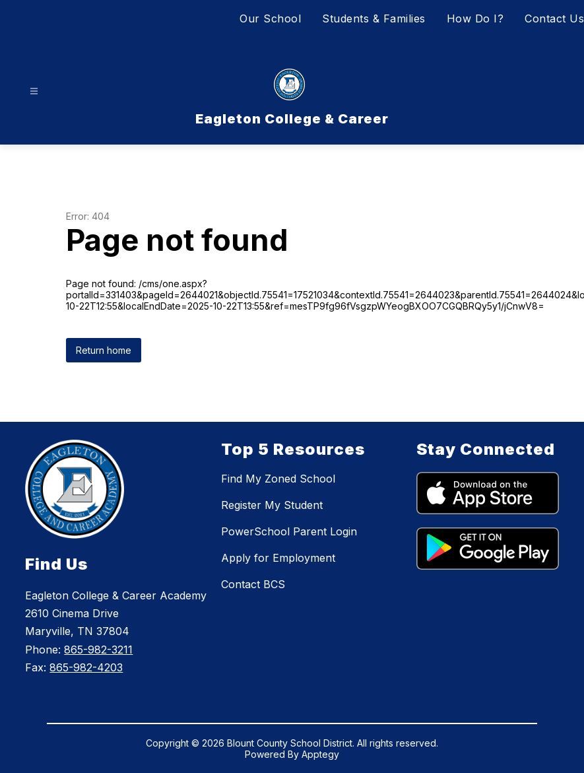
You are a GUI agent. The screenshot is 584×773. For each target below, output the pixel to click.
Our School (270, 18)
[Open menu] (34, 91)
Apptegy (320, 754)
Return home (103, 350)
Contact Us (554, 18)
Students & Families (374, 18)
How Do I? (475, 18)
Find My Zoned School (278, 478)
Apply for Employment (278, 557)
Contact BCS (253, 584)
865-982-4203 (86, 667)
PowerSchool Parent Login (289, 531)
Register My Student (272, 505)
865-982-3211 (98, 649)
